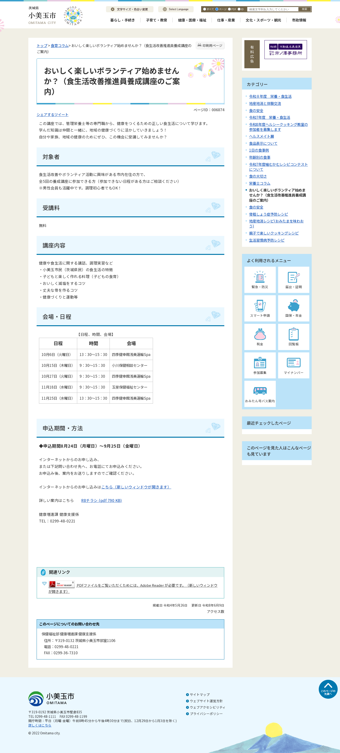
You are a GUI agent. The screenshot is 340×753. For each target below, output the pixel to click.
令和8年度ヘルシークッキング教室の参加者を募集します (278, 127)
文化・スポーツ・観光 (263, 19)
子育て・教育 (156, 19)
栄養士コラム (259, 183)
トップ (42, 45)
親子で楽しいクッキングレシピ (274, 232)
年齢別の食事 (259, 157)
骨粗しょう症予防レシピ (268, 214)
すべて (210, 9)
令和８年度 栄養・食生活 (270, 96)
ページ (223, 9)
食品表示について (263, 143)
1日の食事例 (259, 150)
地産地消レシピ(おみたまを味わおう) (276, 223)
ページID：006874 (209, 109)
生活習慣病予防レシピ (267, 240)
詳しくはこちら (39, 725)
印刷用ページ (212, 45)
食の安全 (256, 110)
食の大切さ (258, 176)
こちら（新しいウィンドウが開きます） (136, 487)
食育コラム (59, 45)
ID (242, 9)
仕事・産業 (226, 19)
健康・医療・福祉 (192, 19)
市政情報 (299, 19)
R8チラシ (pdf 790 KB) (98, 500)
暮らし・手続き (122, 19)
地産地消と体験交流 (265, 103)
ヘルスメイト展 (261, 136)
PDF (233, 9)
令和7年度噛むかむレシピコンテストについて (278, 167)
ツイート (61, 114)
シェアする (45, 114)
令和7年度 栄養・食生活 (269, 117)
